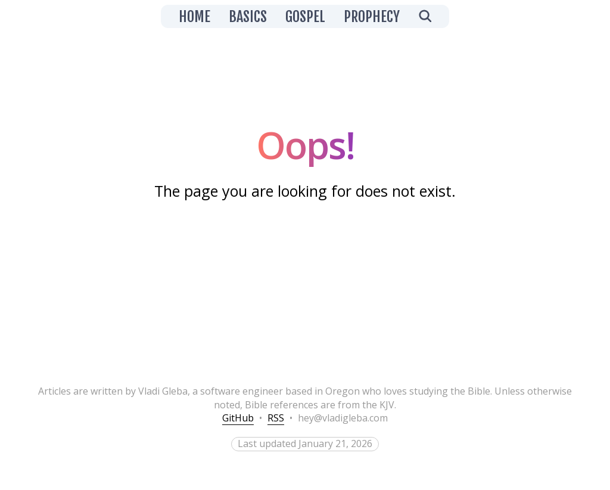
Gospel (305, 17)
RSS (275, 417)
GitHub (238, 417)
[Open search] (424, 16)
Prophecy (372, 17)
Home (194, 17)
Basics (248, 17)
